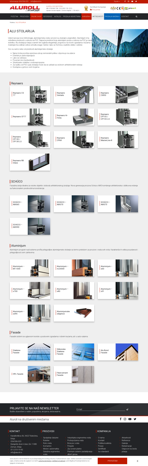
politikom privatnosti (58, 461)
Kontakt (125, 17)
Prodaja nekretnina (71, 17)
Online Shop (36, 17)
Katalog (57, 17)
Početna (14, 17)
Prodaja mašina (112, 17)
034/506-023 (23, 1)
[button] (117, 1)
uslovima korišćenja (45, 461)
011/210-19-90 (16, 450)
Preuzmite (95, 10)
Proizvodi (24, 17)
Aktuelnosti (97, 17)
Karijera (86, 17)
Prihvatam (112, 461)
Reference (47, 17)
